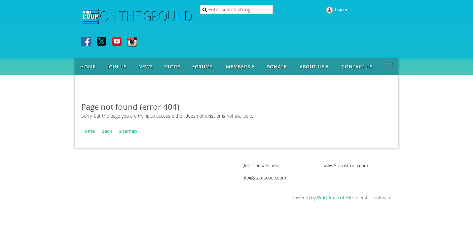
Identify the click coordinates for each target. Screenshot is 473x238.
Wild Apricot (331, 197)
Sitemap (128, 131)
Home (88, 131)
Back (106, 131)
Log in (341, 10)
